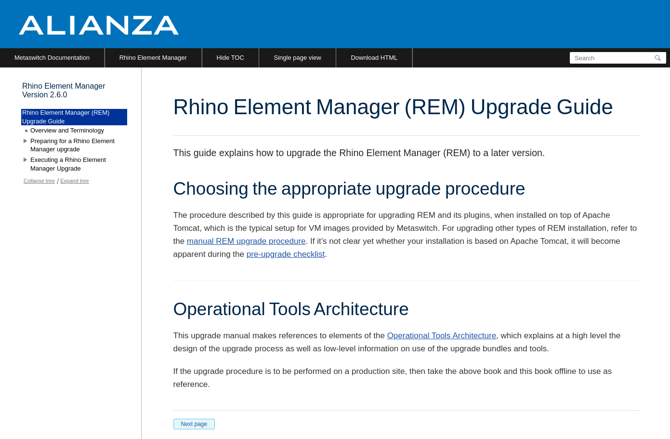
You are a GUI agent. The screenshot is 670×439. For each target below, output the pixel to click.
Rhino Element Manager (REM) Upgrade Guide (65, 117)
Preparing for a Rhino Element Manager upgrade (72, 145)
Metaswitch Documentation (52, 57)
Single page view (297, 57)
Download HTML (374, 57)
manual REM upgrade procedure (246, 241)
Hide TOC (230, 57)
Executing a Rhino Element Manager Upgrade (68, 164)
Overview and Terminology (67, 130)
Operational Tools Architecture (441, 335)
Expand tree (74, 181)
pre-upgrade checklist (286, 254)
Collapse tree (39, 181)
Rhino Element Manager (153, 57)
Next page (194, 424)
